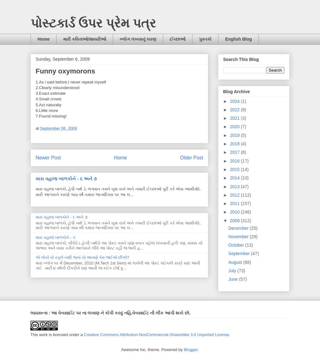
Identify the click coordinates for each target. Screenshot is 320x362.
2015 (235, 169)
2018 (235, 143)
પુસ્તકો (205, 39)
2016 (235, 160)
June (233, 279)
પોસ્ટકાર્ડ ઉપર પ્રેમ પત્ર (93, 23)
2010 (235, 211)
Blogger (191, 349)
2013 (235, 186)
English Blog (238, 39)
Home (44, 39)
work (43, 334)
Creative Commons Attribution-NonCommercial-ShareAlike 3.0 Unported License (156, 334)
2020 (235, 126)
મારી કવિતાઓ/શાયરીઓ (84, 39)
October (236, 245)
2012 (235, 195)
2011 (235, 203)
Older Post (191, 157)
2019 (235, 135)
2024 (235, 101)
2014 (235, 177)
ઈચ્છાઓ (178, 39)
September (239, 253)
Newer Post (48, 157)
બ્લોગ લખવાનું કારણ (138, 39)
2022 (235, 109)
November (239, 236)
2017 (235, 152)
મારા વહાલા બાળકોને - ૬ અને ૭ (66, 178)
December (239, 228)
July (233, 270)
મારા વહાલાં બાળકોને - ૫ (56, 237)
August (235, 262)
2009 (235, 220)
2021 (235, 118)
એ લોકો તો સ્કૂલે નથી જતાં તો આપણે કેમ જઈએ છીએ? (82, 257)
